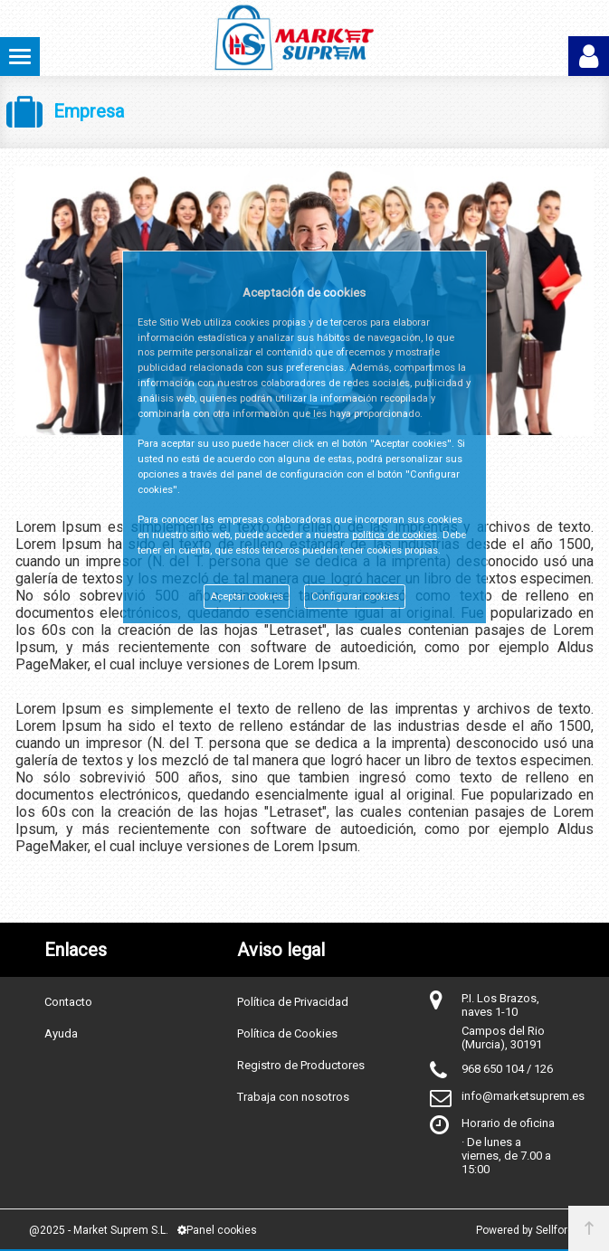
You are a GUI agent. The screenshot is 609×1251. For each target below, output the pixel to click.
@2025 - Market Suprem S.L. (98, 1230)
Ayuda (61, 1033)
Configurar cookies (355, 596)
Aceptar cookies (246, 596)
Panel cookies (217, 1230)
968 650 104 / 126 (507, 1069)
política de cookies (394, 535)
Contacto (68, 1002)
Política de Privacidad (292, 1002)
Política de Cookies (287, 1033)
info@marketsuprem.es (523, 1096)
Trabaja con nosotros (293, 1097)
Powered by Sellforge (528, 1230)
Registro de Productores (301, 1065)
